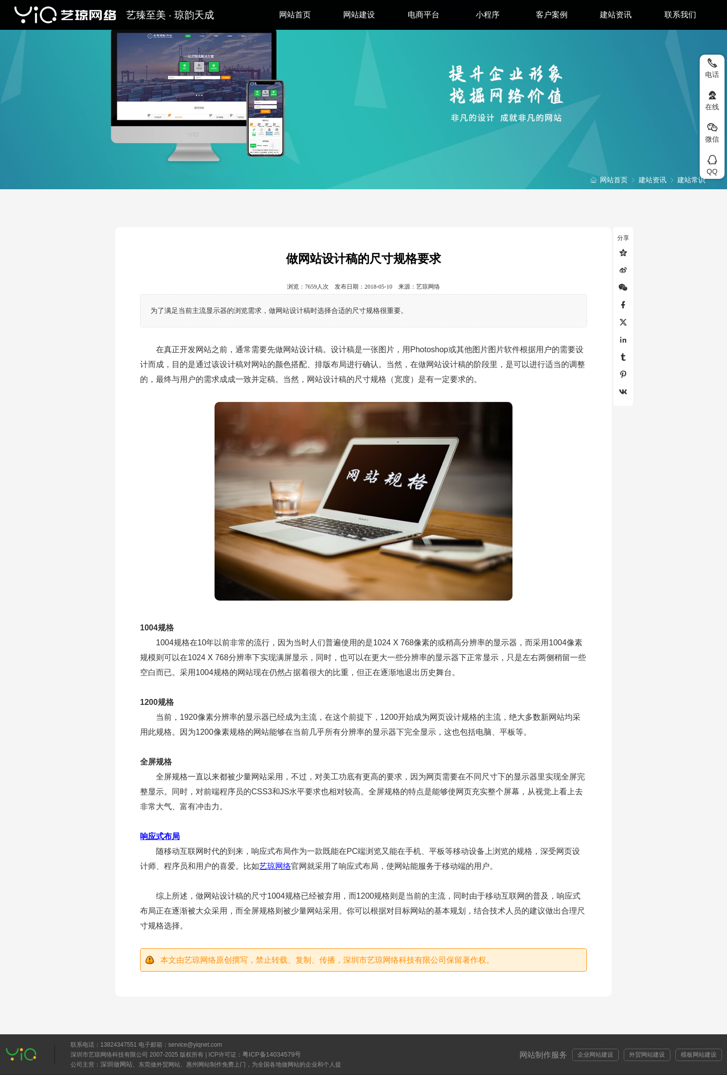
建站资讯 (616, 14)
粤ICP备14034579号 (271, 1054)
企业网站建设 (595, 1054)
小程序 (488, 14)
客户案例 (552, 14)
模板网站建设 (699, 1054)
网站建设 (359, 14)
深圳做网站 (116, 1064)
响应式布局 (160, 836)
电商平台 (423, 14)
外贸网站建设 (647, 1054)
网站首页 (295, 14)
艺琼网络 (275, 866)
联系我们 (680, 14)
